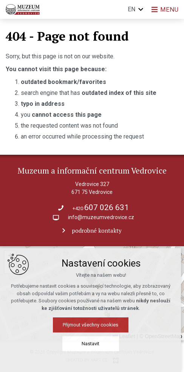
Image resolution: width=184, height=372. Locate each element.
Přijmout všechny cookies (92, 325)
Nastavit (92, 343)
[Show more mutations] (140, 9)
